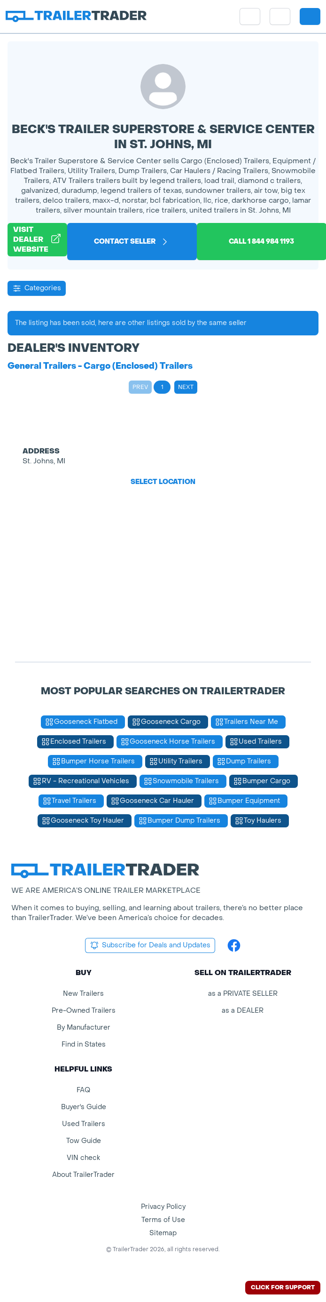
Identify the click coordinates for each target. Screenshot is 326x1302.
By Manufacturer (83, 1027)
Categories (36, 288)
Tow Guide (83, 1140)
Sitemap (163, 1233)
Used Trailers (83, 1123)
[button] (280, 16)
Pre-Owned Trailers (84, 1010)
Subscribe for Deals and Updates (150, 945)
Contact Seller (132, 241)
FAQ (83, 1090)
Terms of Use (163, 1219)
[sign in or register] (310, 16)
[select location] (280, 16)
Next (186, 387)
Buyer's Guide (83, 1107)
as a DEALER (243, 1010)
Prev (140, 387)
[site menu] (250, 16)
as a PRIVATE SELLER (243, 993)
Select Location (163, 481)
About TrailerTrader (83, 1174)
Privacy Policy (163, 1206)
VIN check (83, 1157)
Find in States (84, 1044)
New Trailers (83, 993)
